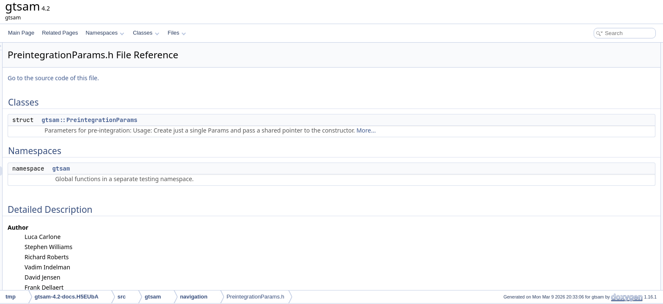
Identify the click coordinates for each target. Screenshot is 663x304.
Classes (146, 33)
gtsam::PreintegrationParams (195, 120)
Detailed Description (591, 84)
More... (472, 130)
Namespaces (104, 33)
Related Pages (60, 33)
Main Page (21, 33)
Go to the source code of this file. (159, 78)
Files (177, 33)
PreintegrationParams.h (256, 296)
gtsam (166, 168)
